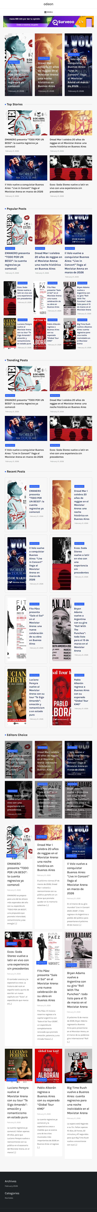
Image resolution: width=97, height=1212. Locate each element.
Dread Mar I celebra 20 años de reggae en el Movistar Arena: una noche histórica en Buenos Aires (48, 74)
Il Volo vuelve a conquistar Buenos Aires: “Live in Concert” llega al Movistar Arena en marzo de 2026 (24, 188)
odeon (48, 4)
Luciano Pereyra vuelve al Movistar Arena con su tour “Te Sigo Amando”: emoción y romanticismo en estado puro (37, 697)
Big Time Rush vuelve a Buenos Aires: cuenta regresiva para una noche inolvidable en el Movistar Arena (78, 1100)
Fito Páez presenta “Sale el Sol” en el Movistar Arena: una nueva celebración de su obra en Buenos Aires (36, 626)
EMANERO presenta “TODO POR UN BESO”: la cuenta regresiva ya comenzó (24, 143)
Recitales (14, 62)
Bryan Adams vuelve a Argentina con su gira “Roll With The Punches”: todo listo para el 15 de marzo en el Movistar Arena (84, 298)
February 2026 (11, 1186)
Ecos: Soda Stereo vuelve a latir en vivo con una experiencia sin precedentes (69, 188)
